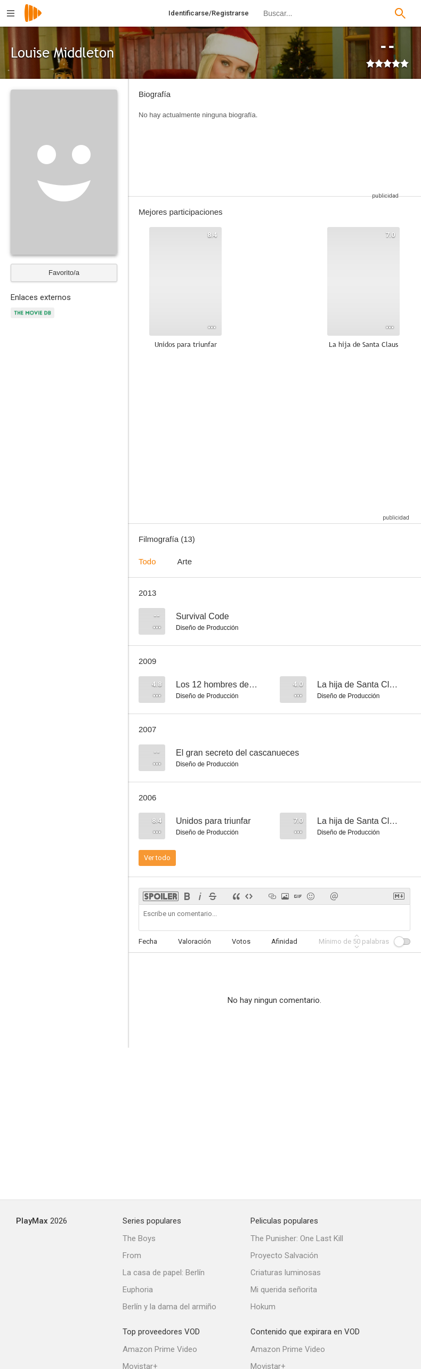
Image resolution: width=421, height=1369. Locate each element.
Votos (241, 941)
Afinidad (284, 941)
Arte (184, 561)
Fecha (148, 941)
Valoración (194, 941)
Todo (147, 561)
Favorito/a (63, 273)
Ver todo (157, 858)
